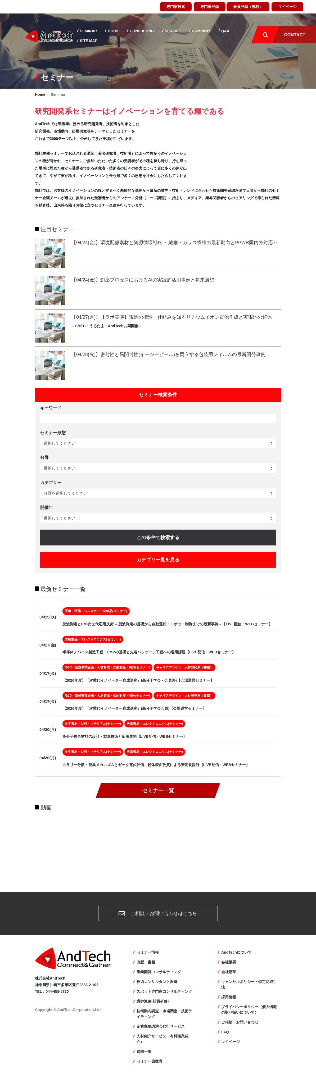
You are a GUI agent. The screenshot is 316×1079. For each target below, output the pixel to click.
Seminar (88, 31)
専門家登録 (209, 6)
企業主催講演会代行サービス (161, 1026)
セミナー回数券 (149, 1061)
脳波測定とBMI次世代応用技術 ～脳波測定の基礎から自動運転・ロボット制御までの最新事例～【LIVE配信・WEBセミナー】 (167, 624)
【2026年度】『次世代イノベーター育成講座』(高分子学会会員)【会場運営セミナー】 (134, 708)
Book (113, 31)
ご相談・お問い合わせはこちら (158, 913)
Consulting (141, 31)
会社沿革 (228, 972)
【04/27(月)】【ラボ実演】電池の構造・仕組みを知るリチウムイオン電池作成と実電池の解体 (171, 317)
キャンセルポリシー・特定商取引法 (249, 984)
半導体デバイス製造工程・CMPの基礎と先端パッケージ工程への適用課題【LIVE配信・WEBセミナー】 (149, 652)
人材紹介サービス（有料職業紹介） (162, 1039)
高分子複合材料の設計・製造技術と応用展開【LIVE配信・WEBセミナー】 (124, 736)
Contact (294, 35)
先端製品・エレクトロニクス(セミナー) (93, 639)
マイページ (287, 6)
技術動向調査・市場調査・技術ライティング (164, 1014)
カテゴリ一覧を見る (158, 559)
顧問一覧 (144, 1051)
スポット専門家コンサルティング (164, 991)
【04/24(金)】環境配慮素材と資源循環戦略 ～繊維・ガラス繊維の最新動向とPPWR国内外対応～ (174, 242)
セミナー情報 (148, 952)
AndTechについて (236, 952)
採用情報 (228, 997)
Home (40, 94)
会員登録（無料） (248, 6)
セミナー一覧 (158, 790)
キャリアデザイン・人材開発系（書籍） (184, 667)
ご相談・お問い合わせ (239, 1022)
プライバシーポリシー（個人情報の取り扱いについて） (249, 1009)
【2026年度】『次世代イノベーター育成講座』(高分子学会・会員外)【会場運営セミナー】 (138, 680)
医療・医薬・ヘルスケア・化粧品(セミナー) (96, 611)
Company (200, 31)
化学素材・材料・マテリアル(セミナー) (93, 724)
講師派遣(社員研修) (153, 1001)
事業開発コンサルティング (159, 972)
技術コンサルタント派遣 (157, 982)
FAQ (225, 1032)
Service (172, 31)
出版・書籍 (146, 962)
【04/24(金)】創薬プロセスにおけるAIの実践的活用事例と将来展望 (142, 280)
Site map (88, 41)
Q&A (224, 31)
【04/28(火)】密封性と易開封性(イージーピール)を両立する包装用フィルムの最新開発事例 (168, 354)
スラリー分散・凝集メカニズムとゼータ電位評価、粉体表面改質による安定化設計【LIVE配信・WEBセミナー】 (156, 765)
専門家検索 (175, 6)
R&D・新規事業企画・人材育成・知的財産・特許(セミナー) (107, 667)
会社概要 (228, 962)
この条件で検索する (158, 537)
